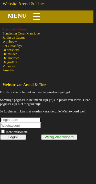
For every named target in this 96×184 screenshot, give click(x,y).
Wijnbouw (10, 41)
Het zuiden (10, 54)
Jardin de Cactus (14, 37)
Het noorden (11, 58)
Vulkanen (9, 66)
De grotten (10, 62)
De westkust (11, 50)
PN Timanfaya (12, 46)
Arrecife (8, 70)
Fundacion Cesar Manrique (21, 33)
